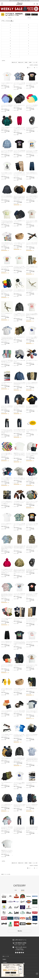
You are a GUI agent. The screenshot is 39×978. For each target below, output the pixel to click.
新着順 (26, 62)
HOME (2, 874)
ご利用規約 (5, 962)
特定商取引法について (7, 968)
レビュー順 (35, 62)
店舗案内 (4, 959)
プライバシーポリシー (7, 965)
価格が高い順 (20, 62)
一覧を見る (19, 930)
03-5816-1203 (19, 943)
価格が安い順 (14, 62)
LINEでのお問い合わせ (19, 948)
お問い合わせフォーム (20, 939)
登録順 (30, 62)
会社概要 (4, 971)
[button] (37, 67)
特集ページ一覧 (6, 956)
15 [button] (34, 67)
